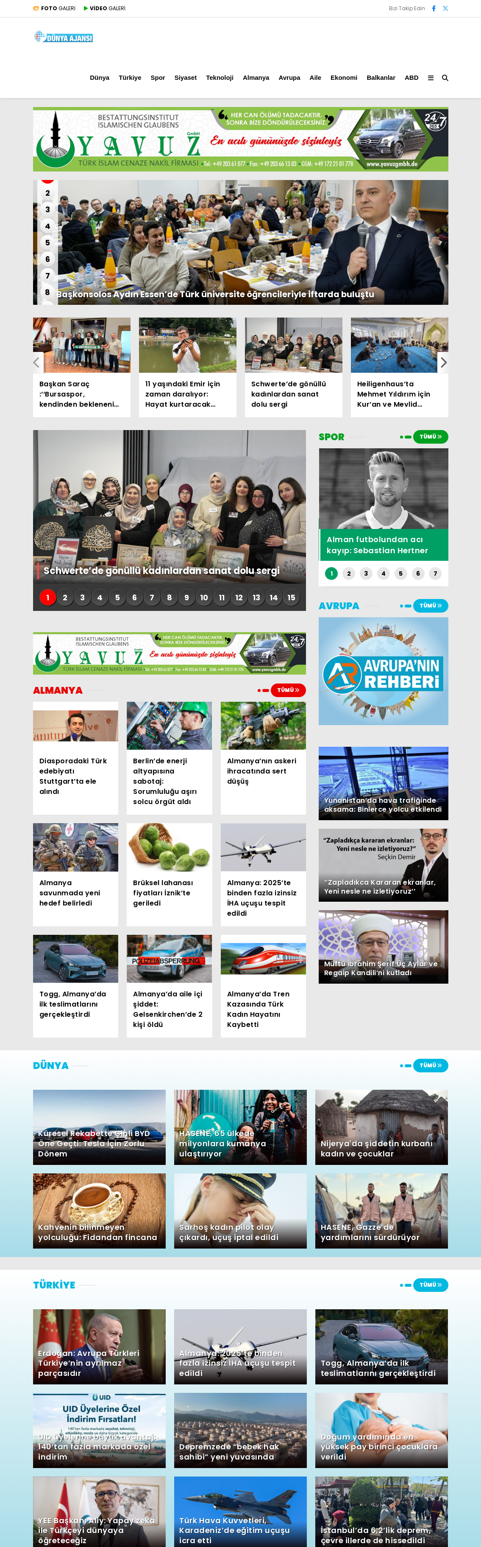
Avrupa (289, 77)
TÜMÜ (288, 690)
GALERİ (54, 8)
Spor (157, 77)
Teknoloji (220, 77)
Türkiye (130, 77)
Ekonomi (344, 77)
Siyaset (186, 77)
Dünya (99, 77)
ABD (412, 77)
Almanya (256, 77)
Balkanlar (381, 77)
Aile (316, 77)
